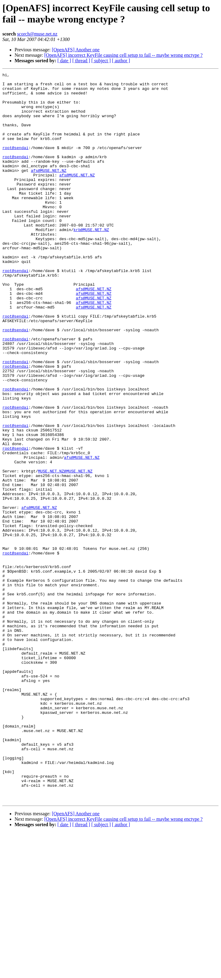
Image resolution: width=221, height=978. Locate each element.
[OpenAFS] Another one (76, 49)
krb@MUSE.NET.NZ (91, 261)
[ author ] (121, 60)
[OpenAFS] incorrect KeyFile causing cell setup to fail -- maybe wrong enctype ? (123, 55)
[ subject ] (101, 60)
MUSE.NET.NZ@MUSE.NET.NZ (65, 551)
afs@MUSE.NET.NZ (48, 190)
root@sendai (15, 163)
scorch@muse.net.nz (37, 33)
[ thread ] (81, 60)
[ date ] (64, 60)
